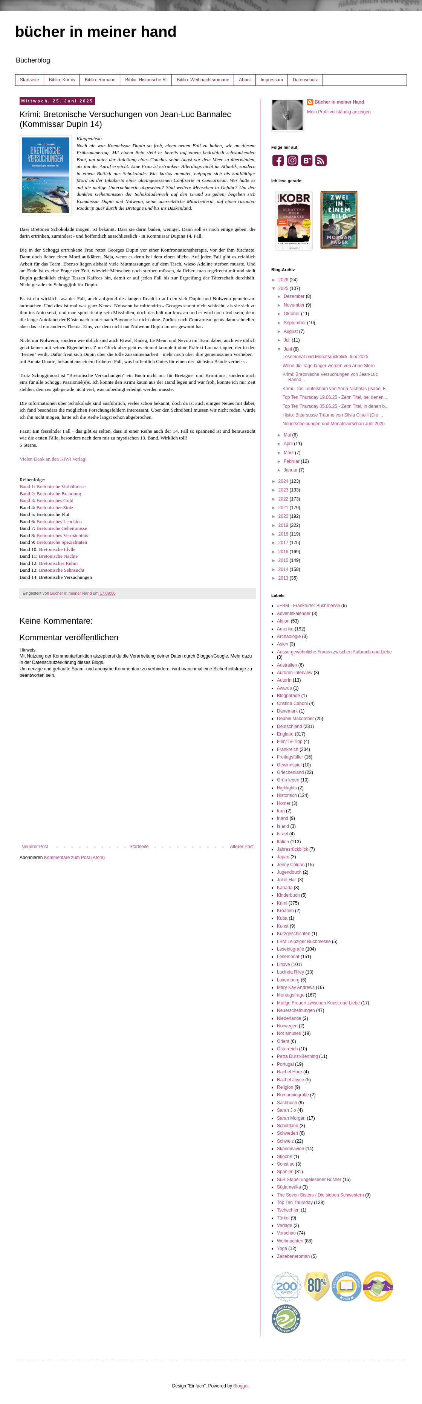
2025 (284, 288)
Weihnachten (290, 1241)
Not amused (289, 1033)
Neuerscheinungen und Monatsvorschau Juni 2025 (334, 423)
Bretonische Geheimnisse (62, 528)
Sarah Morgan (291, 1118)
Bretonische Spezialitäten (62, 542)
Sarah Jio (286, 1110)
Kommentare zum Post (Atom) (74, 857)
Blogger (241, 1386)
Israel (282, 833)
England (285, 734)
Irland (282, 818)
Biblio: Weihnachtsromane (203, 79)
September (295, 322)
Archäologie (289, 636)
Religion (285, 1087)
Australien (287, 665)
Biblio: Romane (100, 79)
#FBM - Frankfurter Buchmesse (308, 605)
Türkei (283, 1218)
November (295, 305)
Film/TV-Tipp (290, 741)
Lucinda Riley (290, 972)
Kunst (283, 926)
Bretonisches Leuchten (59, 521)
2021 (284, 507)
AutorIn (284, 680)
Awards (284, 688)
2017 (284, 542)
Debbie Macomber (295, 718)
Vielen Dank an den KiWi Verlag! (53, 459)
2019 (284, 525)
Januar (291, 470)
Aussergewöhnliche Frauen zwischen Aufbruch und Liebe (334, 652)
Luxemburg (288, 980)
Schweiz (285, 1141)
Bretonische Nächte (58, 556)
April (289, 443)
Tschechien (288, 1210)
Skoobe (284, 1156)
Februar (292, 461)
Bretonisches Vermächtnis (62, 535)
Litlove (283, 964)
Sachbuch (287, 1102)
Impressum (272, 79)
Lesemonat (288, 956)
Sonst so (286, 1164)
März (289, 452)
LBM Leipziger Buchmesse (304, 941)
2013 (284, 578)
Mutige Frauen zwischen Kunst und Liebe (318, 1003)
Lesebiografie (290, 949)
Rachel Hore (289, 1071)
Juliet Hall (287, 879)
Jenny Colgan (290, 864)
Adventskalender (293, 613)
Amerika (285, 629)
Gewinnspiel (289, 765)
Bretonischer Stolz (55, 507)
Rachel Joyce (290, 1079)
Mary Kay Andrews (296, 987)
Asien (282, 644)
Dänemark (287, 711)
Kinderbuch (288, 895)
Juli (288, 340)
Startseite (29, 79)
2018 (284, 534)
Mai (288, 435)
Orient (283, 1041)
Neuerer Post (34, 846)
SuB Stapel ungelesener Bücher (309, 1179)
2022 (284, 499)
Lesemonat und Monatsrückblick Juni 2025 (325, 356)
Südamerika (289, 1187)
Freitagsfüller (290, 757)
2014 (284, 569)
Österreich (287, 1048)
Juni (288, 349)
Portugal (285, 1064)
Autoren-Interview (294, 672)
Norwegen (287, 1026)
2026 (284, 279)
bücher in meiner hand (96, 31)
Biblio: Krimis (62, 79)
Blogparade (288, 695)
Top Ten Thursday (295, 1202)
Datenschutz (305, 79)
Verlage (284, 1225)
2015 (284, 560)
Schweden (287, 1133)
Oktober (292, 313)
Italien (283, 841)
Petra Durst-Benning (297, 1056)
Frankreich (287, 749)
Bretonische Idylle (57, 549)
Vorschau (286, 1233)
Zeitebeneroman (293, 1256)
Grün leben (288, 780)
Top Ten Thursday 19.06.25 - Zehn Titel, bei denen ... (335, 397)
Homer (284, 803)
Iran (281, 810)
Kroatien (285, 910)
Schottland (287, 1125)
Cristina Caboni (292, 703)
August (291, 331)
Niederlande (289, 1018)
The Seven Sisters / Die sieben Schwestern (320, 1195)
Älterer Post (242, 846)
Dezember (295, 296)
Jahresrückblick (292, 849)
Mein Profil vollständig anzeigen (339, 111)
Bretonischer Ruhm (58, 563)
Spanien (285, 1171)
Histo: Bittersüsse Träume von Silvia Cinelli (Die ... (333, 415)
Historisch (287, 795)
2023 (284, 490)
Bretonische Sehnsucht (61, 570)
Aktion (283, 621)
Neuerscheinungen (296, 1010)
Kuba (282, 918)
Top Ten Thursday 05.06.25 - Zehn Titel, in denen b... (335, 406)
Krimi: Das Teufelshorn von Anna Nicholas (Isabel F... (336, 388)
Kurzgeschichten (293, 933)
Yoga (282, 1248)
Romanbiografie (293, 1094)
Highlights (287, 788)
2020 (284, 516)
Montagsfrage (290, 995)
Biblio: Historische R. (146, 79)
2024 (284, 481)
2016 (284, 551)
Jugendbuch (289, 872)
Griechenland (290, 772)
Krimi (282, 903)
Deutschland (289, 726)
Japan (283, 856)
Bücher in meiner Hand (339, 102)
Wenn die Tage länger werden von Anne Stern (329, 365)
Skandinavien (290, 1148)
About (245, 79)
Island (283, 826)
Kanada (284, 887)
